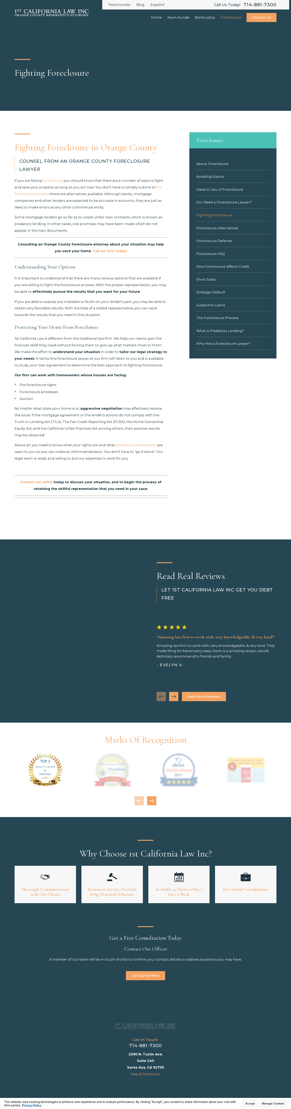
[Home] (145, 1026)
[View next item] (151, 801)
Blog (140, 5)
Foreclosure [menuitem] (231, 17)
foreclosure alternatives (136, 445)
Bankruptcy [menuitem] (205, 17)
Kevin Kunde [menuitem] (178, 17)
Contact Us (261, 17)
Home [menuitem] (156, 17)
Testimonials (119, 5)
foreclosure (52, 181)
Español (157, 5)
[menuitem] (233, 163)
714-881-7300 (260, 4)
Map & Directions (145, 1074)
